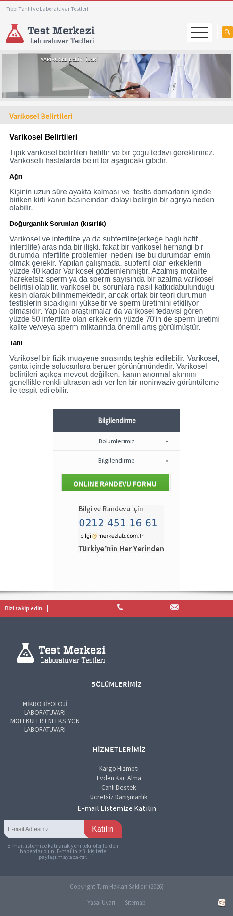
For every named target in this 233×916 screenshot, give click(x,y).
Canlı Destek (118, 787)
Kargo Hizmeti (119, 768)
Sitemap (135, 903)
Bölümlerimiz (117, 441)
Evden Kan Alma (119, 778)
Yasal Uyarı (101, 903)
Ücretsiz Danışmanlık (119, 796)
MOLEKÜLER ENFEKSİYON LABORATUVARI (45, 724)
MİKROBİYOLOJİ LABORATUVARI (45, 707)
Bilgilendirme (116, 460)
